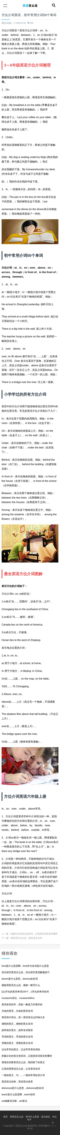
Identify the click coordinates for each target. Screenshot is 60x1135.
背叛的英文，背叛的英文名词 (17, 1043)
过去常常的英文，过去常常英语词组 (21, 1049)
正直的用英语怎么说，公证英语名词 (21, 1068)
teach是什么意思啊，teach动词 (18, 1094)
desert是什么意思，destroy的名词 (20, 978)
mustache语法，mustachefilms (18, 998)
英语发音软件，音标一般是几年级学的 (22, 1004)
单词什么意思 (32, 1116)
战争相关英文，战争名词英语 (17, 1030)
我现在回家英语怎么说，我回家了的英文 (23, 1062)
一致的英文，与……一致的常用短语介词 (23, 1075)
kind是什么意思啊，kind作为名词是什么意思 (25, 965)
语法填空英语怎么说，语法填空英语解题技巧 (26, 972)
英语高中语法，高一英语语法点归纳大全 (23, 1017)
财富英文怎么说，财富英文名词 (26, 938)
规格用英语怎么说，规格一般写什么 (21, 985)
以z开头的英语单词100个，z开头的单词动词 (25, 991)
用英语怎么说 (16, 1116)
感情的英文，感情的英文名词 (17, 1023)
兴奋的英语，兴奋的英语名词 (17, 1010)
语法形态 (45, 1116)
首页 (5, 1116)
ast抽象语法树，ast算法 (14, 1100)
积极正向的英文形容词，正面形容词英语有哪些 (34, 933)
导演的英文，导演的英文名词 (17, 1036)
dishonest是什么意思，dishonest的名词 (23, 1088)
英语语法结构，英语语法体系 (17, 1081)
